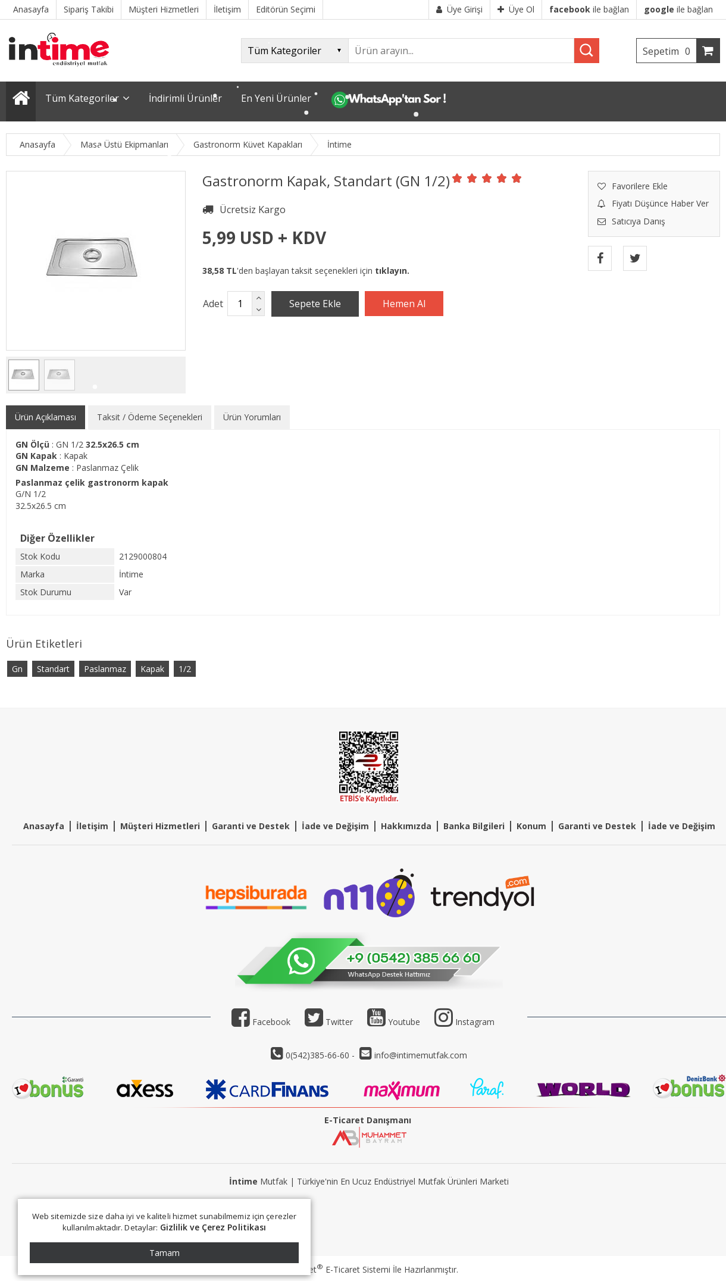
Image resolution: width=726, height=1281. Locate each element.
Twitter (329, 1021)
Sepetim (669, 51)
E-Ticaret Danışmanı (367, 1120)
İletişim (92, 826)
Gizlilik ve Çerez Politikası (213, 1227)
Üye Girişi (459, 9)
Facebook (260, 1021)
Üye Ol (515, 9)
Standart (53, 668)
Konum (531, 826)
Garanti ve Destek (251, 826)
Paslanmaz (105, 668)
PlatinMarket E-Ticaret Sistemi (329, 1269)
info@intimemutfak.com (420, 1055)
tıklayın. (392, 270)
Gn (17, 668)
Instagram (475, 1021)
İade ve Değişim (335, 826)
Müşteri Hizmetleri (160, 826)
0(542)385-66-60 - (321, 1055)
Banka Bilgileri (474, 826)
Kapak (152, 668)
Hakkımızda (406, 826)
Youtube (393, 1021)
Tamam (164, 1252)
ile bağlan (589, 9)
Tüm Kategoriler (82, 98)
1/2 (185, 668)
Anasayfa (43, 826)
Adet (213, 303)
